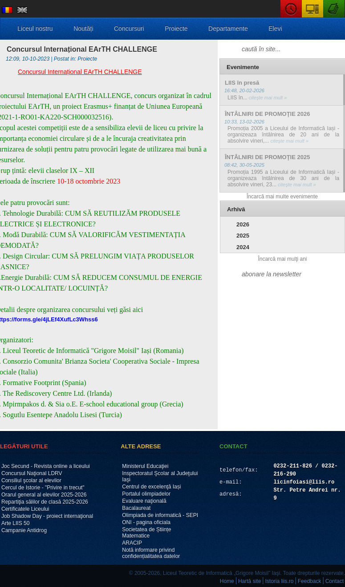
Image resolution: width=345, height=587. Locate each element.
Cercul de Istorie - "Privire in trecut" (43, 487)
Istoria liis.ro (279, 581)
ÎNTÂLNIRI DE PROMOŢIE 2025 (267, 157)
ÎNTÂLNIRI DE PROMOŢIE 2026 (267, 114)
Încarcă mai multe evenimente (282, 196)
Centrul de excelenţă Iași (151, 487)
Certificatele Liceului (25, 509)
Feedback (309, 581)
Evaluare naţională (144, 501)
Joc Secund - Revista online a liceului (45, 466)
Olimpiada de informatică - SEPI (160, 515)
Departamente (228, 28)
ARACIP (132, 543)
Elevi (275, 28)
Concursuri (129, 28)
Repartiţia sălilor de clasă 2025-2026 (44, 502)
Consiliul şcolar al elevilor (31, 480)
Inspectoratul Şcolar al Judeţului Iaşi (160, 476)
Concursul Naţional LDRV (31, 473)
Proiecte (176, 28)
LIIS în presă (242, 82)
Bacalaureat (136, 508)
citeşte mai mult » (267, 97)
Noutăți (83, 28)
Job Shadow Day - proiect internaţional (47, 516)
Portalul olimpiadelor (146, 494)
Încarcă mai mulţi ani (282, 259)
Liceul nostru (35, 28)
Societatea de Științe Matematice (146, 532)
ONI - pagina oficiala (146, 522)
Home (227, 581)
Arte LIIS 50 (15, 523)
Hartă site (249, 581)
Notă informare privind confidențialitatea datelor (151, 553)
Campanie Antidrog (24, 530)
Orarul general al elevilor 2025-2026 (43, 495)
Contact (334, 581)
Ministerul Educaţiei (145, 466)
